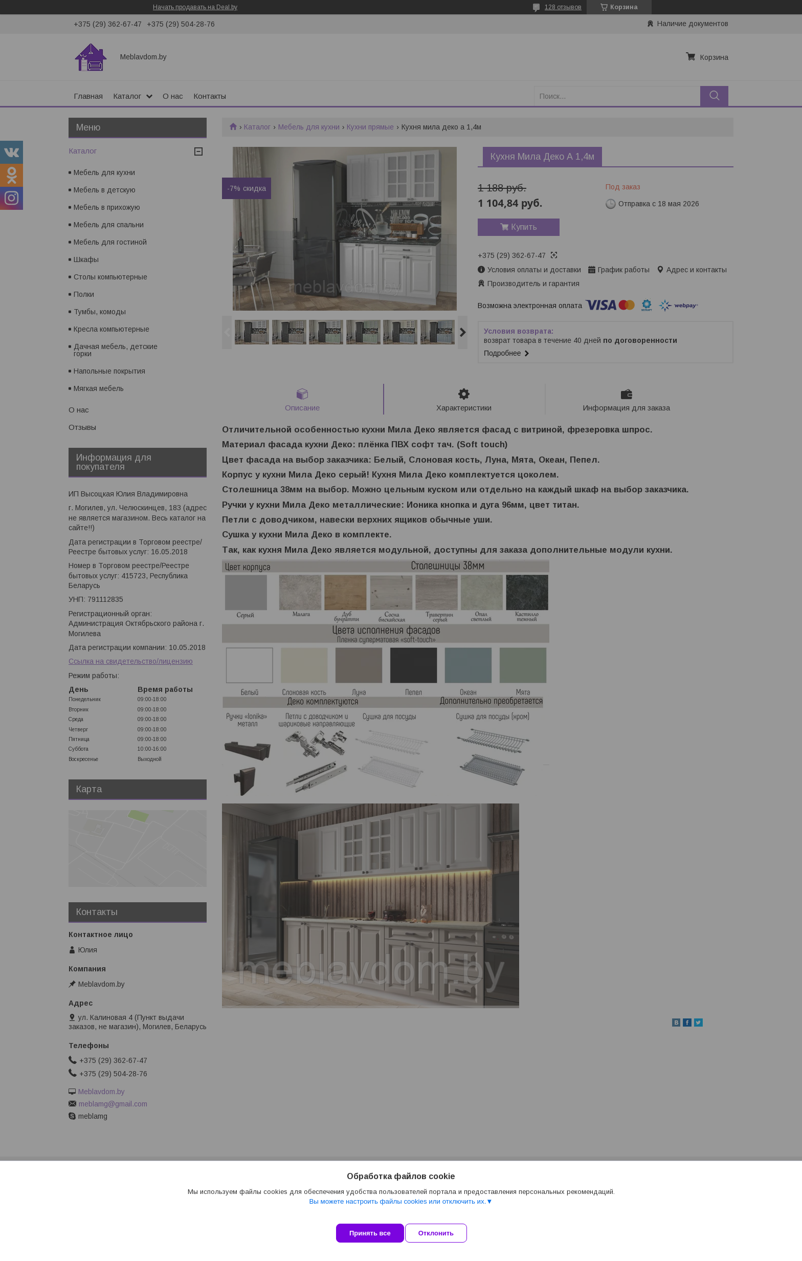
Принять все (370, 1233)
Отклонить (445, 1233)
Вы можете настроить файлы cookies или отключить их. (397, 1210)
